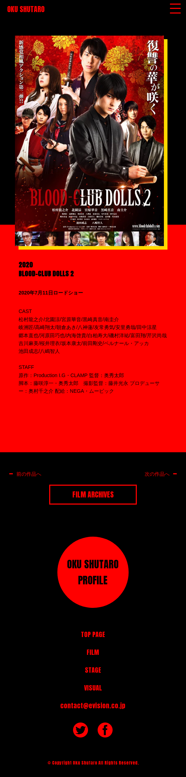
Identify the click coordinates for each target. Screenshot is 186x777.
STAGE (93, 670)
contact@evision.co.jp (92, 705)
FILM (93, 652)
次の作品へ (157, 474)
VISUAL (93, 688)
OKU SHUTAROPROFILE (93, 572)
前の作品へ (28, 474)
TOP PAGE (93, 634)
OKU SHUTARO (26, 9)
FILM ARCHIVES (93, 494)
